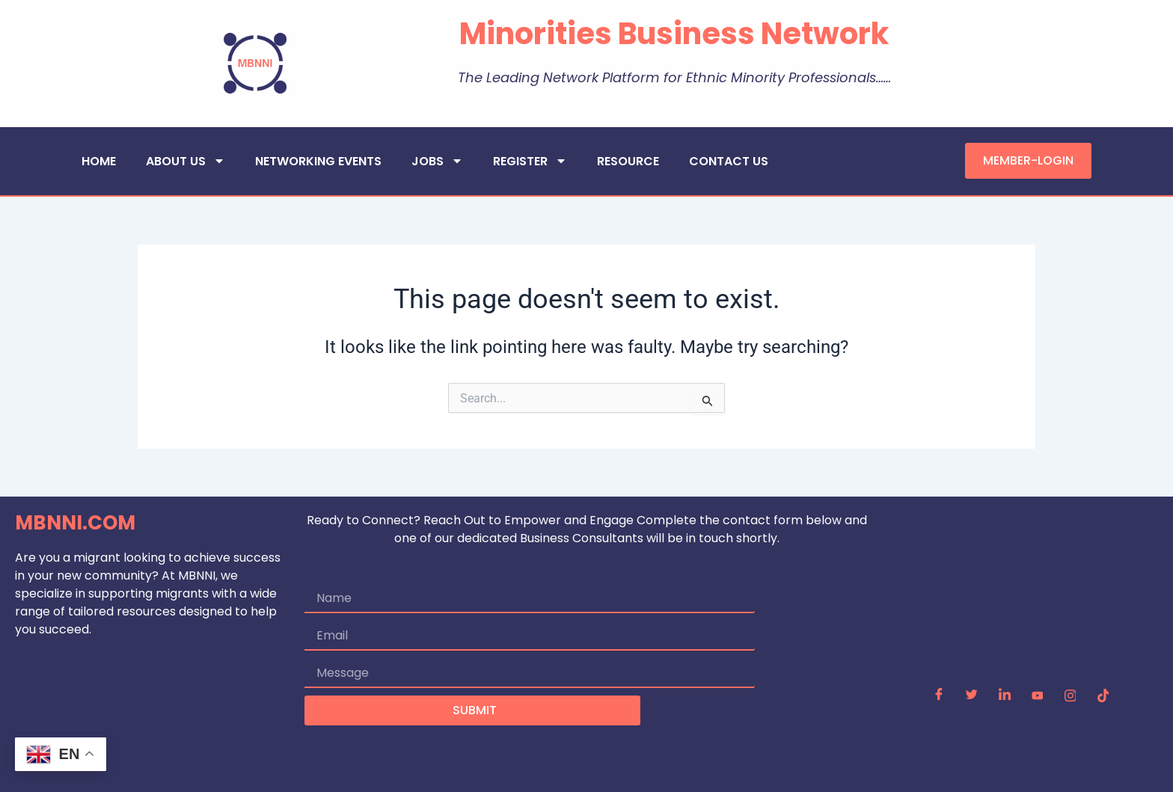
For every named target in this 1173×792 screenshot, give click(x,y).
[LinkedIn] (1004, 696)
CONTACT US (728, 161)
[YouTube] (1037, 696)
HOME (99, 161)
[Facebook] (939, 696)
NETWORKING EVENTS (318, 161)
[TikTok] (1103, 696)
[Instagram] (1070, 696)
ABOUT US (185, 160)
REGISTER (530, 160)
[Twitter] (972, 696)
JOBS (437, 160)
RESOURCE (628, 161)
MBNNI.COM (75, 522)
